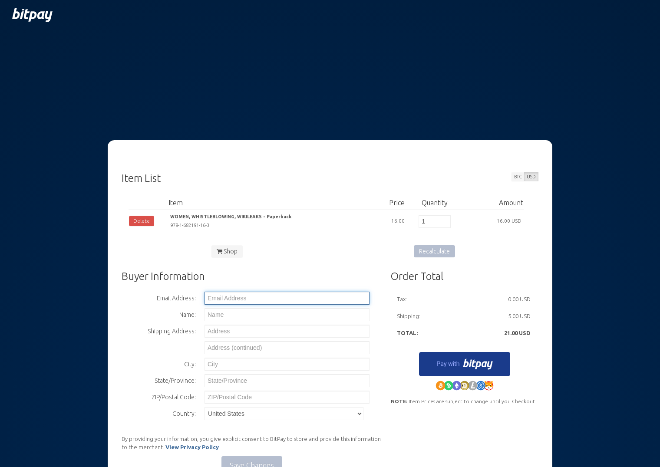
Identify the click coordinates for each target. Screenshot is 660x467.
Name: (187, 314)
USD (531, 176)
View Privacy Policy (192, 447)
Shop (227, 251)
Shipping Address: (172, 331)
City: (190, 364)
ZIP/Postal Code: (174, 397)
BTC (518, 176)
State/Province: (175, 380)
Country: (184, 413)
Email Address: (176, 298)
